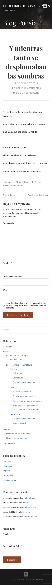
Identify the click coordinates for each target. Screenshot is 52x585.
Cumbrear (7, 461)
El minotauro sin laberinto (24, 396)
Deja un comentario (27, 92)
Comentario (9, 223)
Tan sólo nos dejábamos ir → (39, 195)
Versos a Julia (16, 360)
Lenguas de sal (9, 480)
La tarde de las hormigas (17, 355)
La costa (13, 387)
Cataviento (29, 182)
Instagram (7, 347)
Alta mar (20, 182)
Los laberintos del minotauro (19, 365)
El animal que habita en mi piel (26, 382)
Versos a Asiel (19, 423)
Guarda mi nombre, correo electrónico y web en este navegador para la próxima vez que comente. (27, 305)
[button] (45, 6)
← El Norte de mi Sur (9, 195)
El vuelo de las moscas (16, 438)
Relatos (6, 429)
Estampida (7, 466)
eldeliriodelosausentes (27, 87)
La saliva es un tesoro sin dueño (27, 401)
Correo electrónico (12, 276)
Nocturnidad (8, 475)
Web (5, 290)
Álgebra (6, 471)
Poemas (38, 182)
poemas (20, 185)
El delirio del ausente (22, 392)
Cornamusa (18, 378)
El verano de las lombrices (18, 434)
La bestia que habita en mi (24, 418)
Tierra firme (15, 414)
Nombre (7, 263)
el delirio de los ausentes (26, 6)
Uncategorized (9, 443)
